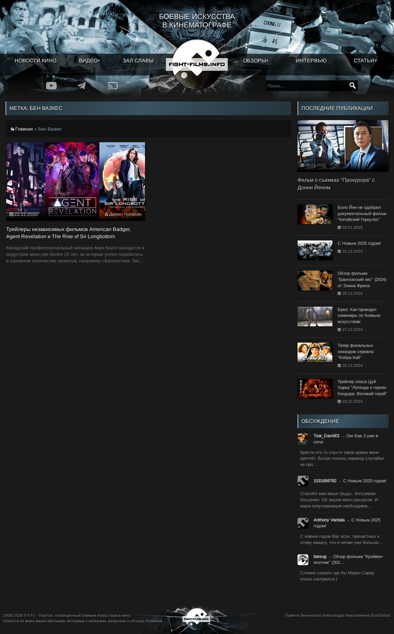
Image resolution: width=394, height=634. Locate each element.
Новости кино (35, 60)
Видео (88, 60)
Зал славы (138, 60)
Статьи (364, 60)
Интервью (311, 60)
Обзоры (254, 60)
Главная (24, 128)
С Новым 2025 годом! (365, 480)
